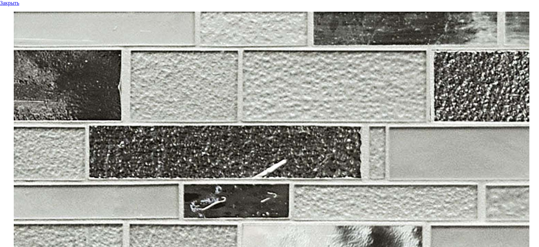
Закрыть (9, 3)
